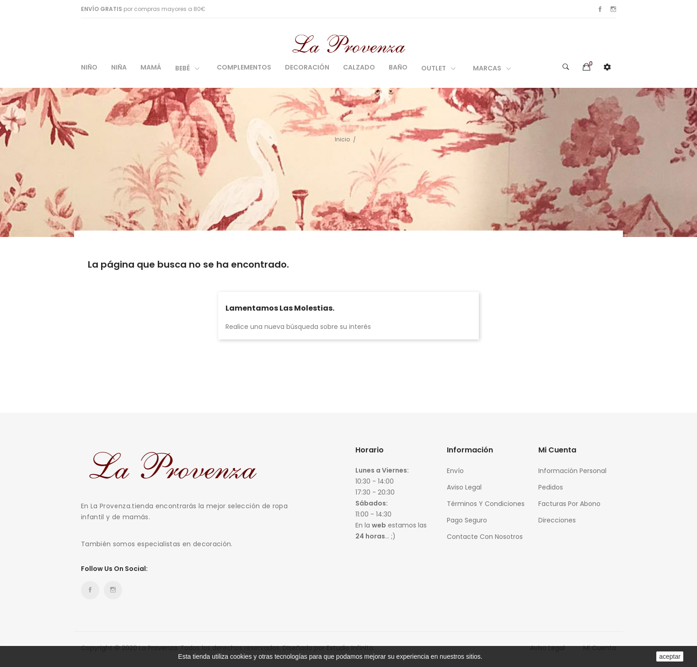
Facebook (600, 9)
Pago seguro (467, 520)
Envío (455, 470)
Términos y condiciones (486, 503)
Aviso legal (464, 487)
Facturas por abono (569, 503)
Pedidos (550, 487)
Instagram (613, 9)
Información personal (572, 470)
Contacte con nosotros (485, 536)
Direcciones (557, 520)
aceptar (670, 656)
